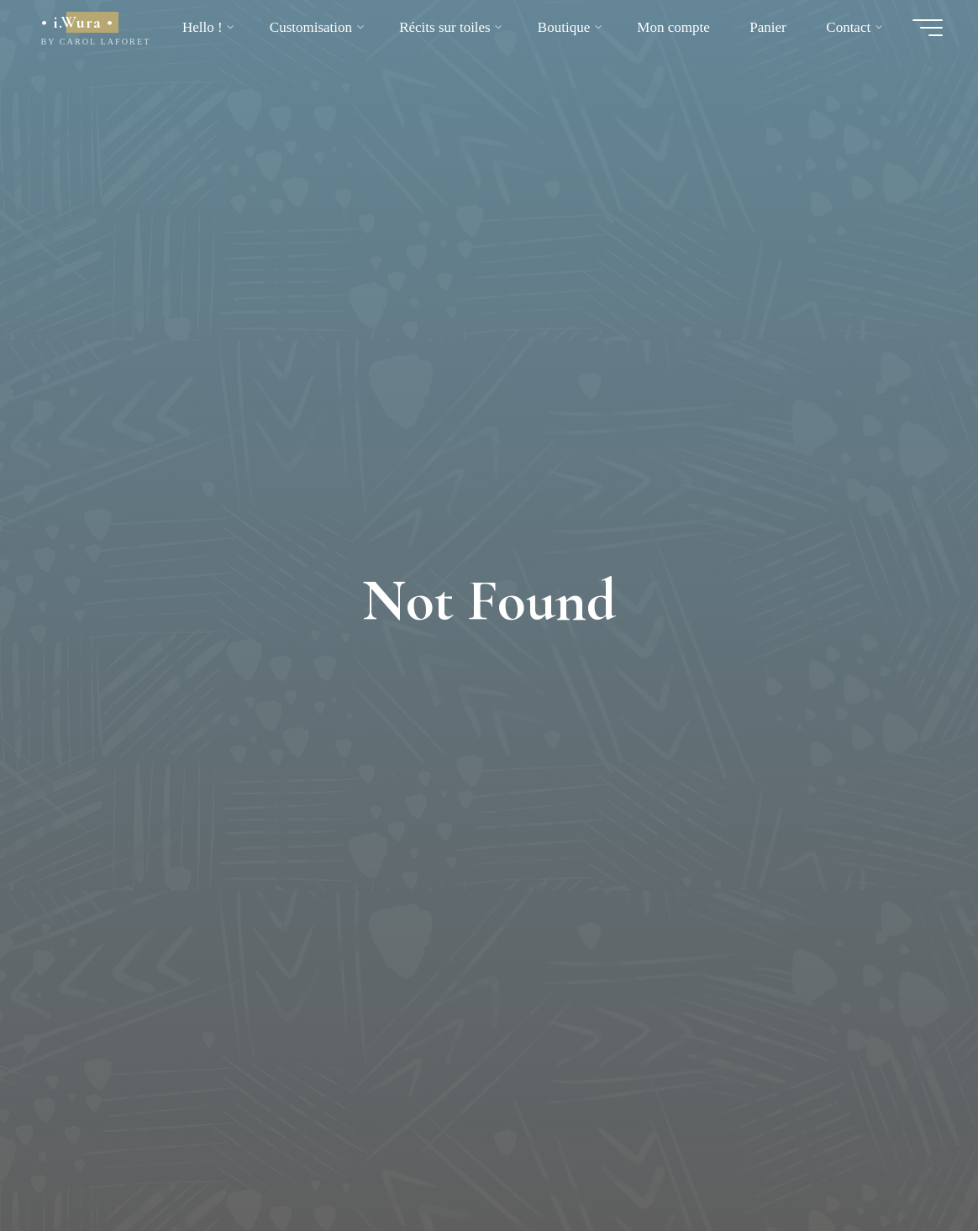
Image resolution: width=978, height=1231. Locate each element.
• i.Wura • (77, 22)
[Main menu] (927, 27)
